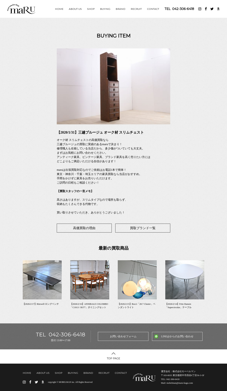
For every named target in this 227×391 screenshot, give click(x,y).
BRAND (120, 8)
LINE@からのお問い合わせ (177, 336)
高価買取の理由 (84, 228)
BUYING (105, 8)
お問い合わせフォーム (123, 336)
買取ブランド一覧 (143, 228)
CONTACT (153, 8)
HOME (59, 8)
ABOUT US (75, 8)
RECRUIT (136, 8)
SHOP (91, 8)
